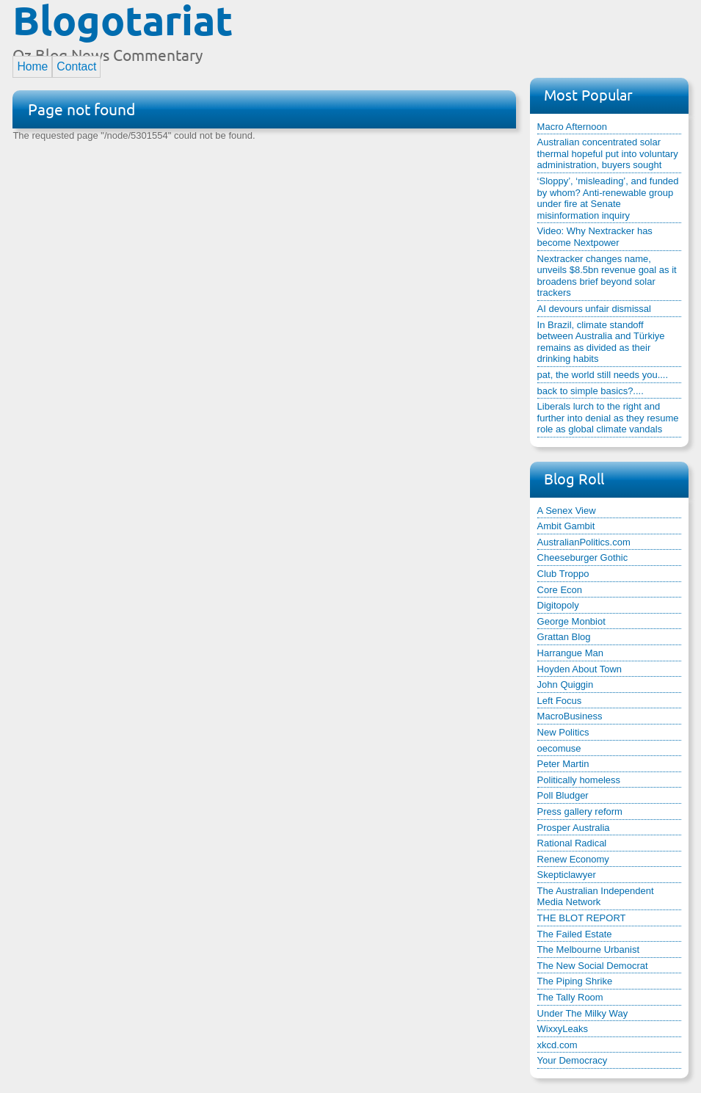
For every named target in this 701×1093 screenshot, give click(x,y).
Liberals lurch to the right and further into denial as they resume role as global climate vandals (608, 418)
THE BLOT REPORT (581, 917)
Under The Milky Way (582, 1013)
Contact (76, 66)
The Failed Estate (574, 934)
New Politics (563, 732)
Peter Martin (563, 763)
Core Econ (559, 589)
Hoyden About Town (579, 669)
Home (32, 66)
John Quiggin (565, 684)
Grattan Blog (564, 636)
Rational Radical (572, 843)
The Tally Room (570, 997)
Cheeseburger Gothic (582, 557)
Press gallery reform (579, 811)
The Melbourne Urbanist (588, 949)
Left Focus (559, 700)
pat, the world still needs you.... (602, 374)
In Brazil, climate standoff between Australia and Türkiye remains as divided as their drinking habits (601, 342)
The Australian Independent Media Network (595, 896)
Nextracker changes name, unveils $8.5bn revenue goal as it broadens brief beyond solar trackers (607, 276)
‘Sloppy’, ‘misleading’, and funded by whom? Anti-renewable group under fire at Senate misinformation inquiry (608, 198)
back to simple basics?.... (590, 390)
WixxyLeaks (562, 1028)
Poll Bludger (563, 795)
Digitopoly (558, 605)
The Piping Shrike (575, 981)
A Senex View (566, 510)
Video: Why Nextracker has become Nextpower (595, 236)
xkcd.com (557, 1044)
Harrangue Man (570, 652)
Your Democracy (572, 1060)
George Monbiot (571, 621)
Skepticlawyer (566, 874)
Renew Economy (573, 859)
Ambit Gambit (566, 525)
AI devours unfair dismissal (594, 308)
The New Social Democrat (592, 965)
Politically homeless (578, 779)
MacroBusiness (570, 716)
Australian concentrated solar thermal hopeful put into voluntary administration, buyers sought (607, 153)
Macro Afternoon (572, 126)
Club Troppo (563, 573)
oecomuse (559, 748)
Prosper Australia (573, 827)
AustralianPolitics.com (584, 542)
